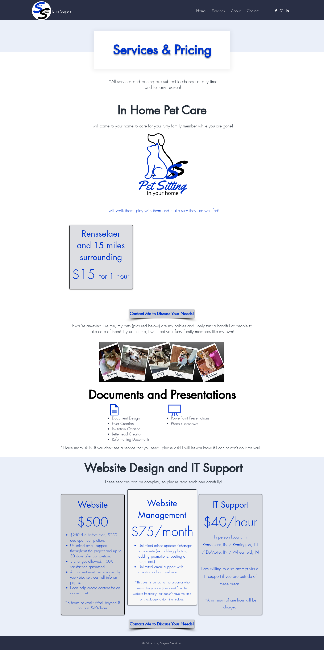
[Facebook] (276, 11)
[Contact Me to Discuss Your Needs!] (161, 313)
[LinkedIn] (287, 11)
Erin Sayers (62, 11)
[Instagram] (281, 11)
